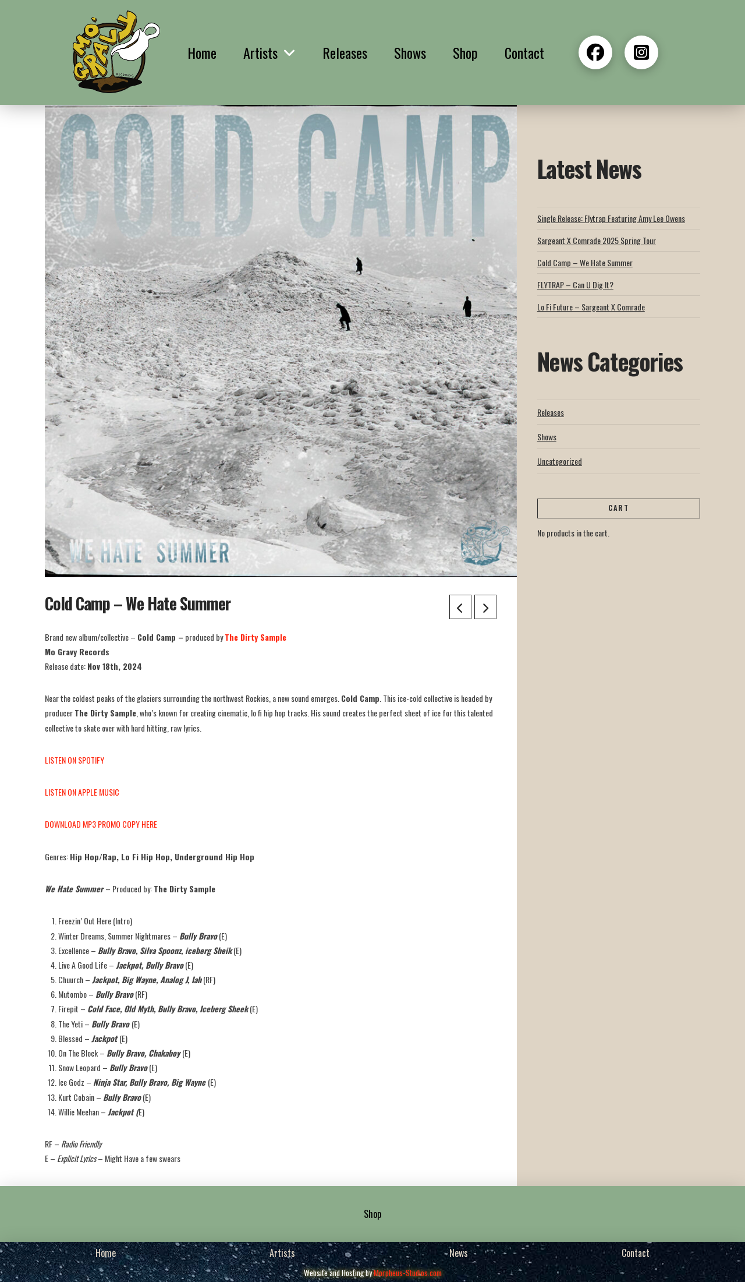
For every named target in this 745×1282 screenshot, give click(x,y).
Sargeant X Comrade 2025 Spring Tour (596, 240)
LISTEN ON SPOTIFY (74, 760)
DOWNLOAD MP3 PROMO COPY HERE (101, 824)
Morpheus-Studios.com (408, 1273)
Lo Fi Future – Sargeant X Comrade (591, 307)
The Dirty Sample (255, 637)
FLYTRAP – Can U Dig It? (575, 284)
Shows (546, 436)
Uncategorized (559, 461)
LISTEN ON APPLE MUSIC (82, 792)
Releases (550, 412)
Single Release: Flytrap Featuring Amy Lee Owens (611, 218)
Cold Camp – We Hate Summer (585, 262)
